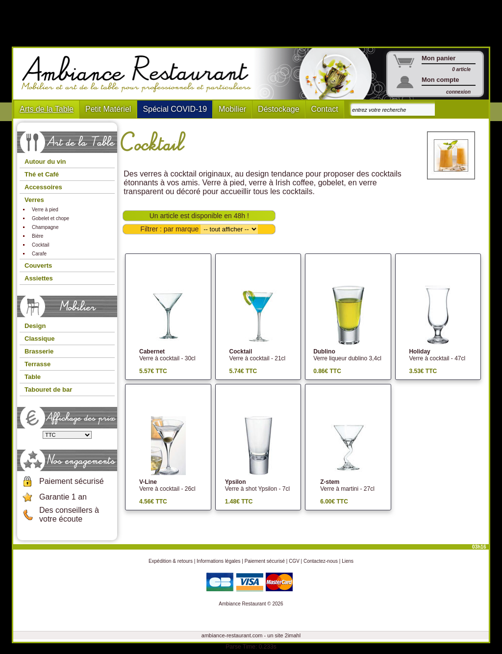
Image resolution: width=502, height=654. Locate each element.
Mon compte (440, 79)
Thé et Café (42, 174)
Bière (37, 236)
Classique (39, 338)
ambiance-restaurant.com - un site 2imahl (251, 635)
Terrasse (37, 364)
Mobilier (232, 109)
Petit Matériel (108, 109)
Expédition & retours (171, 561)
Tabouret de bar (48, 389)
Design (35, 325)
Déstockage (279, 109)
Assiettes (39, 278)
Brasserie (39, 351)
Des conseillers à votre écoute (69, 514)
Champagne (45, 227)
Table (33, 376)
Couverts (38, 265)
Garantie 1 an (63, 497)
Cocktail (41, 245)
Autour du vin (45, 161)
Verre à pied (45, 209)
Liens (347, 561)
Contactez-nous (320, 561)
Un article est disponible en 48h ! (199, 216)
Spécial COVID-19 (175, 109)
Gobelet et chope (50, 218)
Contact (324, 109)
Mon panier (438, 58)
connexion (458, 92)
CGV (294, 561)
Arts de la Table (47, 109)
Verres (34, 199)
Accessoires (43, 187)
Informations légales (219, 561)
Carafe (39, 253)
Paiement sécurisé (71, 481)
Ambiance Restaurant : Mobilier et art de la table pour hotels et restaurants (140, 74)
